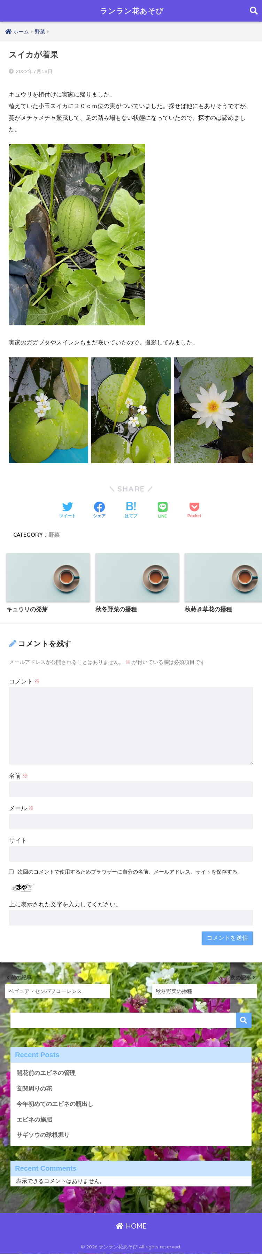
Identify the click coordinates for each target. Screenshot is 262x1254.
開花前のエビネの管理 (46, 1073)
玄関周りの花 (34, 1088)
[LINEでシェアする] (163, 510)
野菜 (54, 534)
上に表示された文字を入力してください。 (65, 904)
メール (21, 808)
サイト (18, 840)
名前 (19, 776)
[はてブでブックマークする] (131, 510)
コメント (24, 681)
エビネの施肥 (34, 1120)
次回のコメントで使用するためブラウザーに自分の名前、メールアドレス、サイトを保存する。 (130, 872)
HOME (131, 1226)
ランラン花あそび (132, 11)
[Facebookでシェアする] (99, 510)
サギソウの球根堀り (43, 1135)
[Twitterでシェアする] (67, 510)
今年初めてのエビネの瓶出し (54, 1104)
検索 (244, 1020)
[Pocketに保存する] (194, 510)
